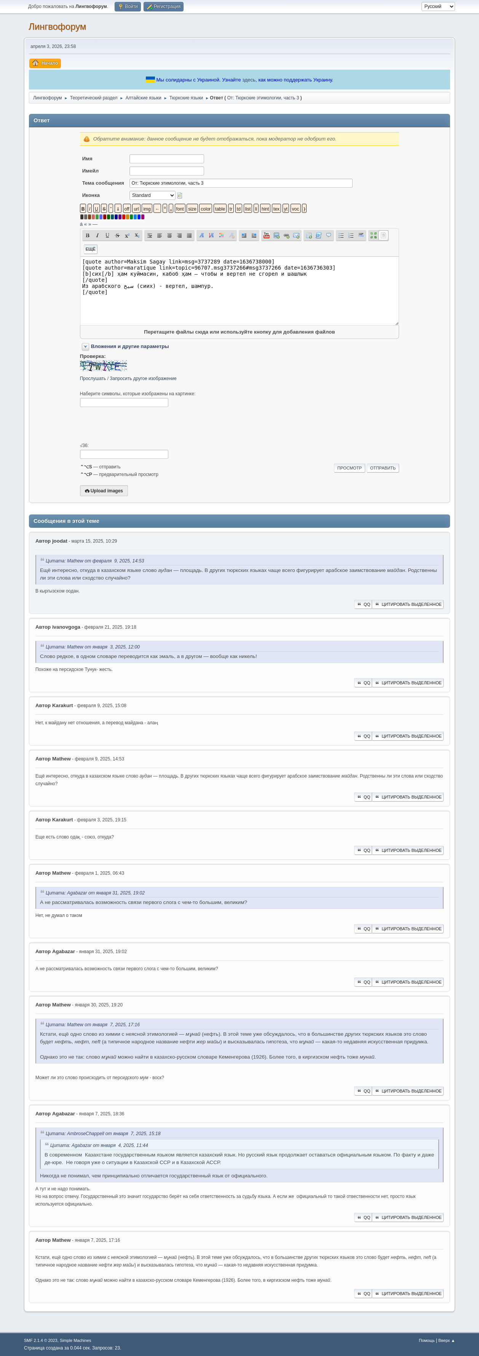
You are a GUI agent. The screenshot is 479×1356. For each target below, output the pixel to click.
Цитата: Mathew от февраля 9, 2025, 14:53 (95, 561)
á (81, 224)
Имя (87, 158)
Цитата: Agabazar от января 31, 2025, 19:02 (95, 893)
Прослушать (93, 378)
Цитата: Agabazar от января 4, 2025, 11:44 (99, 1145)
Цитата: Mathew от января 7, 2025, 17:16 (93, 1024)
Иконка (91, 195)
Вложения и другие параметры (130, 346)
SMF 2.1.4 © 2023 (40, 1340)
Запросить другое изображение (143, 378)
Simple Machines (75, 1340)
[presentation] (138, 425)
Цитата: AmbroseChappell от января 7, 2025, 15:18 (103, 1133)
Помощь (427, 1340)
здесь (248, 80)
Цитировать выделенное (408, 604)
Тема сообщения (103, 183)
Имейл (90, 171)
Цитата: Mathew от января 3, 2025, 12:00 (93, 647)
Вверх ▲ (446, 1340)
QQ (363, 604)
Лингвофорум (57, 26)
